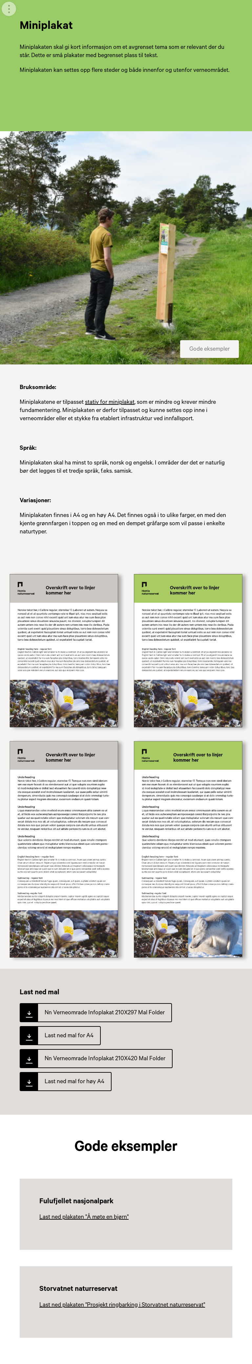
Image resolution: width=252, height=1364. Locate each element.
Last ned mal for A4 (69, 1036)
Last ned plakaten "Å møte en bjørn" (84, 1217)
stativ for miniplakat (110, 403)
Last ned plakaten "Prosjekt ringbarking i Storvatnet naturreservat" (122, 1305)
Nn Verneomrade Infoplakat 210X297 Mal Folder (105, 1013)
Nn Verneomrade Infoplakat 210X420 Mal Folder (105, 1059)
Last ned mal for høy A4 (74, 1082)
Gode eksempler (209, 349)
